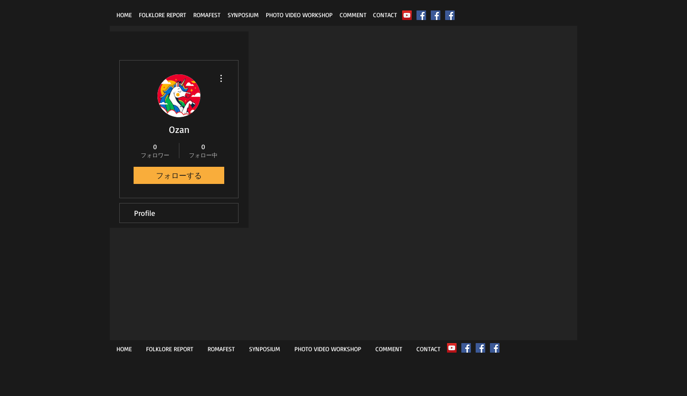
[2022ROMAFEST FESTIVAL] (407, 15)
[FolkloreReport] (435, 15)
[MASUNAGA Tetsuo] (450, 15)
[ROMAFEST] (421, 15)
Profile (144, 213)
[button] (162, 14)
